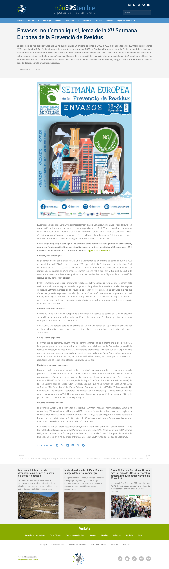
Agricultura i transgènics (35, 535)
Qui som (126, 544)
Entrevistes (69, 20)
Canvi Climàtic (55, 535)
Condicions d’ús (58, 544)
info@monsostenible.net (28, 559)
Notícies (30, 20)
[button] (57, 445)
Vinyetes (109, 20)
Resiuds (129, 535)
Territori (141, 535)
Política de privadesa (77, 544)
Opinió (58, 20)
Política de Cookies (98, 544)
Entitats (20, 20)
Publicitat (115, 544)
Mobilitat (105, 535)
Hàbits (99, 20)
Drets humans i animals (76, 535)
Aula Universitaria (85, 20)
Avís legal (43, 544)
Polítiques (117, 535)
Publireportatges (45, 20)
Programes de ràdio (126, 20)
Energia (93, 535)
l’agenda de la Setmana (98, 250)
